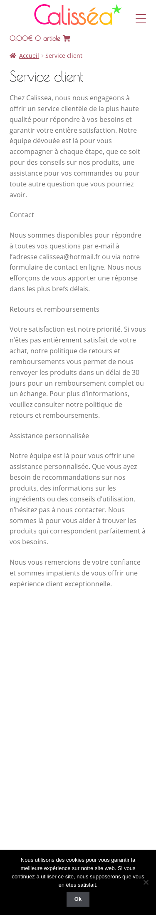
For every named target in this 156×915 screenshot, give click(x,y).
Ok (78, 899)
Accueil (29, 56)
